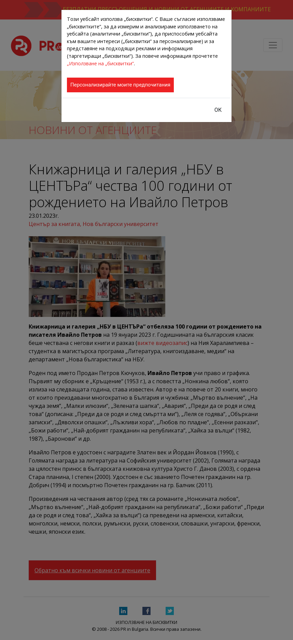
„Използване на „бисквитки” (100, 63)
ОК (218, 110)
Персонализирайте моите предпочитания (120, 85)
